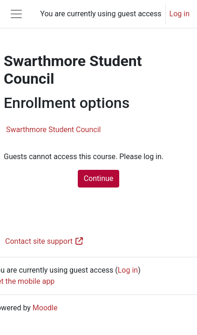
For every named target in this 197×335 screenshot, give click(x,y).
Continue (99, 178)
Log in (180, 13)
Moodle (45, 307)
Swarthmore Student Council (53, 129)
